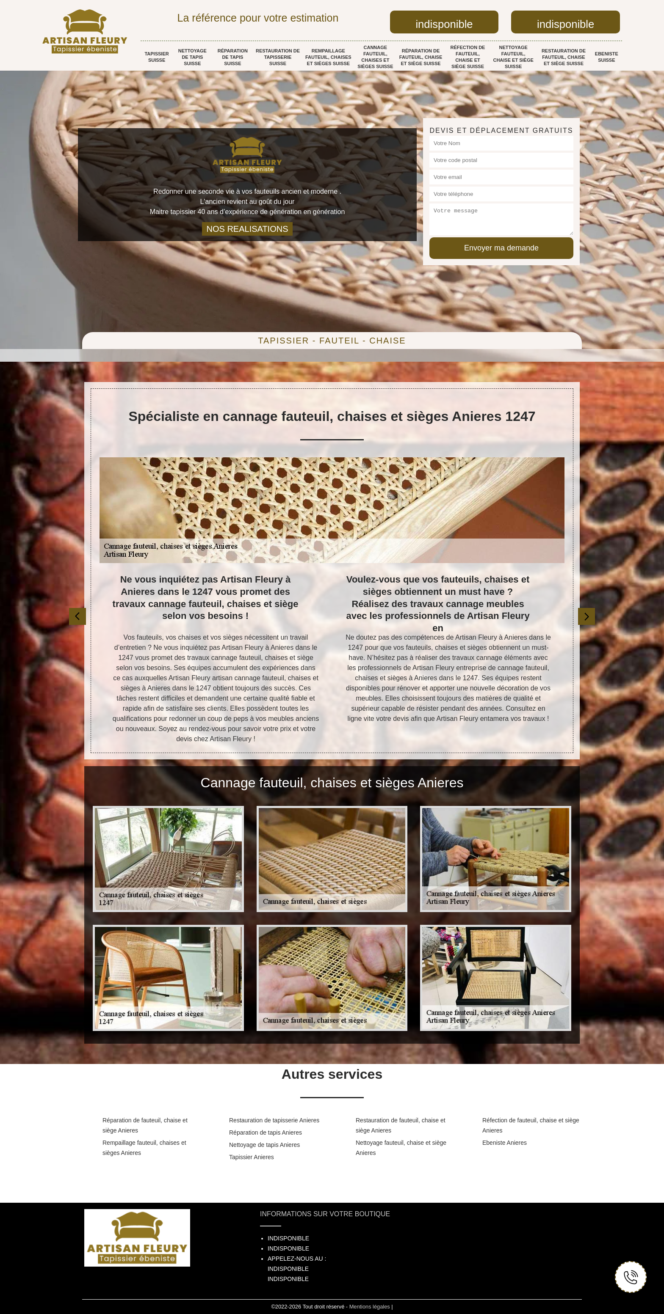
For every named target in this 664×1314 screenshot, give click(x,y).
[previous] (77, 616)
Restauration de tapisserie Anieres (274, 1120)
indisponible (444, 24)
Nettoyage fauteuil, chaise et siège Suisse (513, 57)
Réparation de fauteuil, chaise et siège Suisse (420, 57)
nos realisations (247, 229)
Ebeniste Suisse (606, 57)
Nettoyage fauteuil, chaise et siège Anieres (401, 1147)
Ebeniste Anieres (504, 1142)
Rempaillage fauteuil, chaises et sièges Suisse (328, 57)
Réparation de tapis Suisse (233, 57)
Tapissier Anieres (251, 1157)
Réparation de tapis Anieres (265, 1132)
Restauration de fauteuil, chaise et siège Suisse (564, 57)
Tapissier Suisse (156, 57)
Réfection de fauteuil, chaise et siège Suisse (468, 57)
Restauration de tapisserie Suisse (278, 57)
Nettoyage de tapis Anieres (264, 1144)
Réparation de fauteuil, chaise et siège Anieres (145, 1125)
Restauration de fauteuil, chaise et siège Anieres (400, 1125)
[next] (586, 616)
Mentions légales (369, 1306)
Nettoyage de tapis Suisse (192, 57)
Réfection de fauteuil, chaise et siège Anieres (530, 1125)
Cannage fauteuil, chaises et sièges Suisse (375, 57)
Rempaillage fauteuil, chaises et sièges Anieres (144, 1147)
